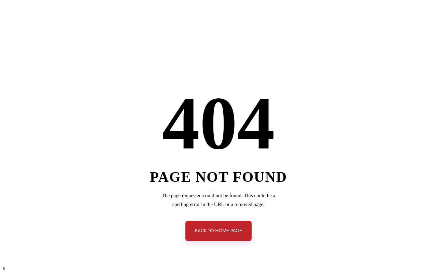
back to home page (218, 230)
